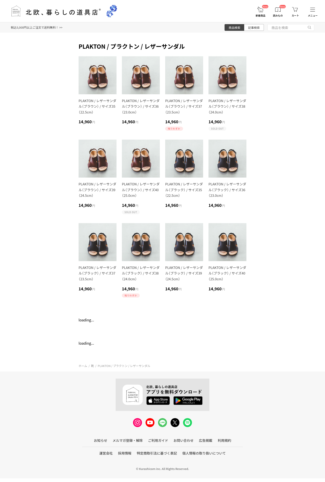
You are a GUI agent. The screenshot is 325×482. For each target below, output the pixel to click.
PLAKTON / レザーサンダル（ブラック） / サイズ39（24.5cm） (184, 273)
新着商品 (260, 15)
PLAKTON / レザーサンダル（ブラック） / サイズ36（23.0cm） (227, 190)
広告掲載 (205, 440)
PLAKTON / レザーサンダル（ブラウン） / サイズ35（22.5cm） (97, 106)
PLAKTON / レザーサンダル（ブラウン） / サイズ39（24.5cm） (97, 190)
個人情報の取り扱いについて (204, 453)
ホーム (83, 366)
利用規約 (224, 440)
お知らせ (100, 440)
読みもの (278, 15)
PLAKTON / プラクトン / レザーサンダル (124, 366)
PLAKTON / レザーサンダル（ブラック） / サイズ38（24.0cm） (141, 273)
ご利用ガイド (158, 440)
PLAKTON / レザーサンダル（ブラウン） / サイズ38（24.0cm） (227, 106)
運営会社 (106, 453)
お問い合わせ (183, 440)
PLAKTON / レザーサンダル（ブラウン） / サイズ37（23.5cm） (184, 106)
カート (295, 15)
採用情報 (124, 453)
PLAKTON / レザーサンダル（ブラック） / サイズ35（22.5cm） (184, 190)
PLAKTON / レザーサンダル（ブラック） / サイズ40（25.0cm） (227, 273)
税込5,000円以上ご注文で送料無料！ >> (36, 27)
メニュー (313, 15)
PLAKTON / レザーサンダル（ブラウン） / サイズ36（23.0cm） (141, 106)
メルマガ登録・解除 (127, 440)
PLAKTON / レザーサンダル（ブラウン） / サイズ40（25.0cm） (141, 190)
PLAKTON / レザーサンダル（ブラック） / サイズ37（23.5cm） (97, 273)
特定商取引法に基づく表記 (157, 453)
